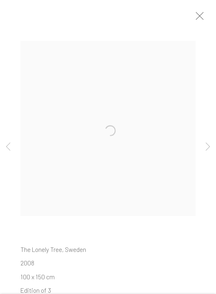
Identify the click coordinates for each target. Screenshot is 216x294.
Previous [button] (8, 147)
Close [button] (199, 18)
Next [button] (208, 147)
